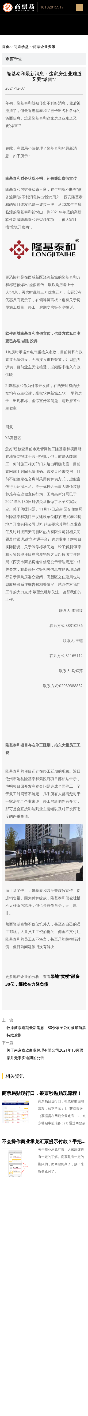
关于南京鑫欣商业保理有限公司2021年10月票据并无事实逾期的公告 (45, 1054)
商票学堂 (21, 46)
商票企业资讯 (44, 46)
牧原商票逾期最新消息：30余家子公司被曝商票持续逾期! (46, 1031)
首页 (5, 46)
